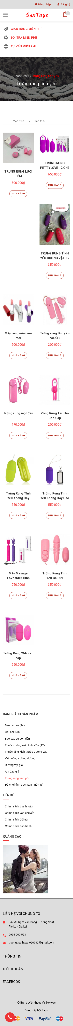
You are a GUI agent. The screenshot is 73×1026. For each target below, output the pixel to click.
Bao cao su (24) (15, 725)
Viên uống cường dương (20, 758)
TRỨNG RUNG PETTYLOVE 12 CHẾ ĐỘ (54, 167)
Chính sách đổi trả (16, 819)
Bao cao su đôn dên (17, 738)
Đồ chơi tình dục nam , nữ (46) (24, 784)
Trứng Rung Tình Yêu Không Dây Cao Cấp (54, 498)
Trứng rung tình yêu (17, 778)
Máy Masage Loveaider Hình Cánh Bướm (18, 578)
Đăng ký (63, 4)
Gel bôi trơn (12, 732)
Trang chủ (21, 76)
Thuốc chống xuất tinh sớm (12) (25, 745)
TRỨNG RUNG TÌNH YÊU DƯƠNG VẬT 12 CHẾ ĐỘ (54, 258)
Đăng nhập (43, 4)
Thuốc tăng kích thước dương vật (26, 751)
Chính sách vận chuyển (19, 812)
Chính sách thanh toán (19, 806)
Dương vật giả (14, 764)
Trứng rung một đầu (18, 413)
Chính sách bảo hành (18, 826)
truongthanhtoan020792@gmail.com (31, 942)
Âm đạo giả (12, 771)
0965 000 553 (17, 934)
